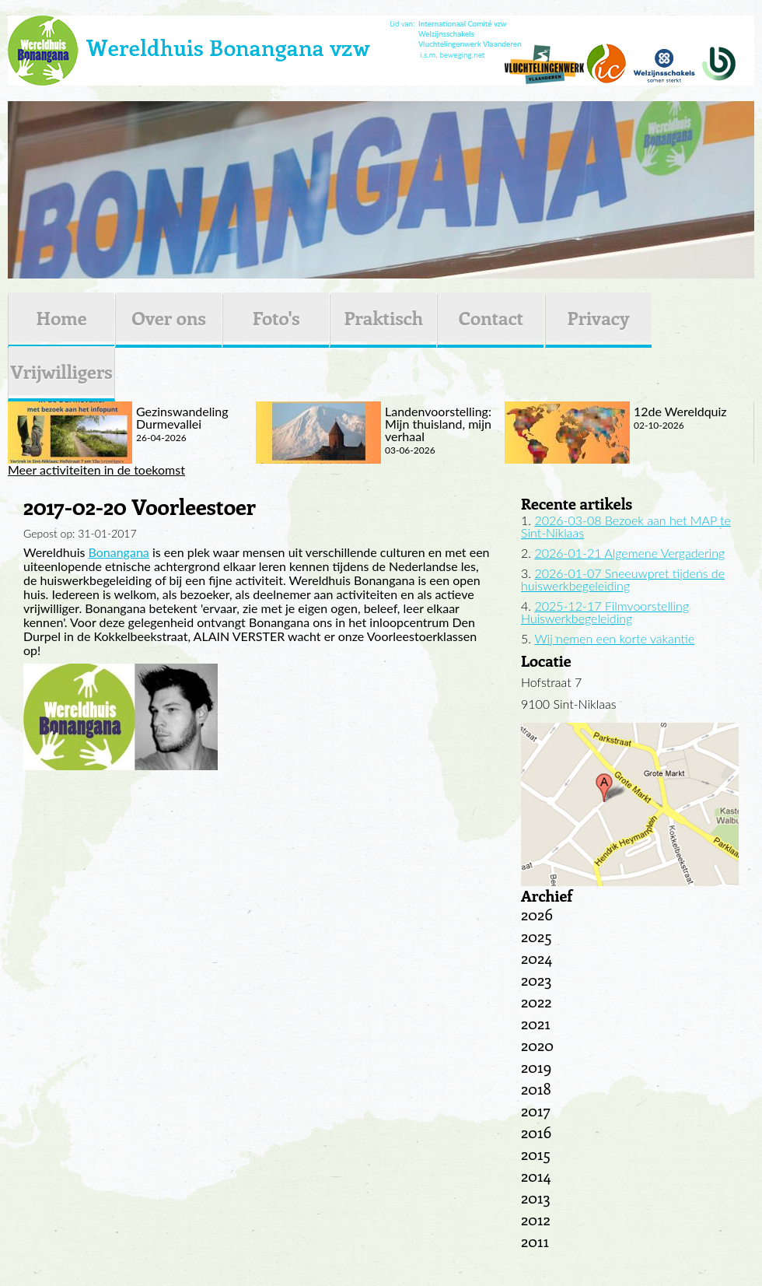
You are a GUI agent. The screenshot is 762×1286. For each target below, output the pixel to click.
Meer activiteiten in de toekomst (96, 470)
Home (61, 317)
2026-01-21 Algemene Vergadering (629, 552)
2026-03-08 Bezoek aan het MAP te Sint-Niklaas (626, 526)
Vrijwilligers (61, 371)
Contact (491, 317)
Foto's (276, 317)
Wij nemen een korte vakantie (614, 638)
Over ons (168, 317)
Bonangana (119, 552)
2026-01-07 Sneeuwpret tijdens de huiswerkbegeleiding (623, 579)
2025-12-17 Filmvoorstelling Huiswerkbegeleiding (605, 611)
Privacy (599, 317)
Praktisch (383, 317)
